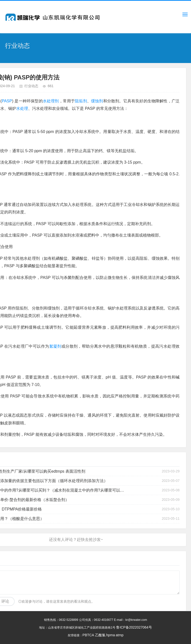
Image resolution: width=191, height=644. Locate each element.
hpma (110, 635)
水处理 (22, 108)
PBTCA (88, 635)
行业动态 (31, 86)
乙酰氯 (100, 635)
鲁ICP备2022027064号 (134, 627)
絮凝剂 (55, 346)
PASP (7, 101)
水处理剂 (51, 101)
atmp (119, 635)
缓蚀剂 (97, 101)
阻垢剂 (81, 101)
